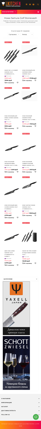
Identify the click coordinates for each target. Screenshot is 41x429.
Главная (6, 21)
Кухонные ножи (15, 21)
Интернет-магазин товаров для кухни (14, 423)
